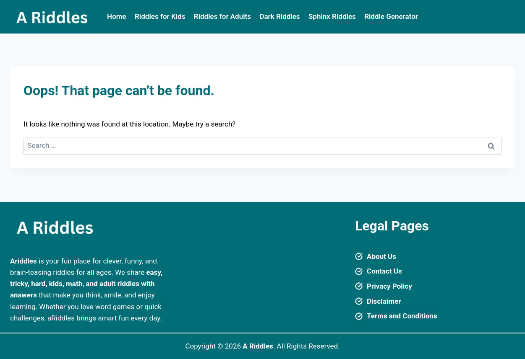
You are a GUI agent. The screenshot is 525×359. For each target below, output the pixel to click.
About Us (381, 256)
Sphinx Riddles (332, 16)
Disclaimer (384, 301)
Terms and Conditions (402, 316)
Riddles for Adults (222, 16)
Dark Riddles (279, 16)
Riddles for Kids (160, 16)
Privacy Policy (389, 286)
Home (116, 16)
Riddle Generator (391, 16)
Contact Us (384, 271)
